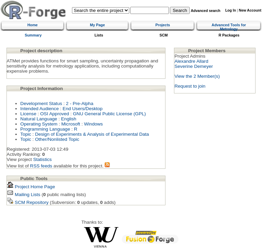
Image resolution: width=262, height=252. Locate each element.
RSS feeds (41, 165)
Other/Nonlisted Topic (57, 139)
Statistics (42, 159)
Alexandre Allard (191, 61)
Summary (33, 35)
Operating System (39, 124)
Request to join (189, 86)
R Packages (229, 35)
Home (32, 25)
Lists (98, 35)
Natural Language (38, 118)
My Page (97, 25)
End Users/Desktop (83, 108)
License (28, 113)
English (68, 118)
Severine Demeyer (193, 66)
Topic (25, 134)
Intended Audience (39, 108)
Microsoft (70, 124)
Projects (162, 25)
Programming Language (45, 129)
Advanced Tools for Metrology (229, 27)
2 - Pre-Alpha (79, 103)
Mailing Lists (24, 194)
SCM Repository (28, 202)
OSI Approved (54, 113)
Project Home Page (31, 186)
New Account (250, 10)
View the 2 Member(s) (197, 76)
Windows (93, 124)
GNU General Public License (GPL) (109, 113)
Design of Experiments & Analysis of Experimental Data (92, 134)
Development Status (41, 103)
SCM (164, 35)
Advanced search (205, 11)
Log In (230, 10)
